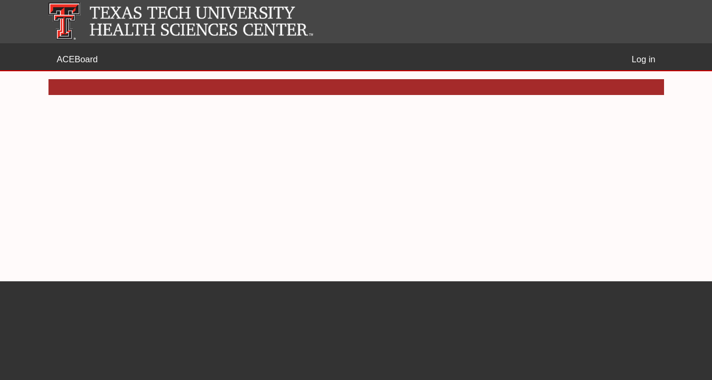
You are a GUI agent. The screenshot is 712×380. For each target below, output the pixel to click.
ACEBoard (77, 59)
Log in (644, 59)
